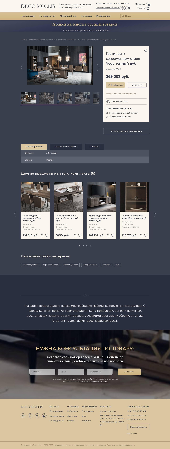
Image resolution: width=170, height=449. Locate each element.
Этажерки (106, 265)
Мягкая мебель (68, 16)
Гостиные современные (67, 40)
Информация (103, 16)
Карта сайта (132, 434)
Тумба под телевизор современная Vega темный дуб (100, 218)
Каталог (54, 407)
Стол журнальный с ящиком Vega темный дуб (67, 218)
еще (117, 265)
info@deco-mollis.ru (137, 419)
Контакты (86, 16)
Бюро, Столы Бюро (50, 265)
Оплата (70, 421)
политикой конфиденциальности (92, 381)
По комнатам (28, 16)
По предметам (47, 16)
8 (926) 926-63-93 (122, 3)
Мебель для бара (71, 265)
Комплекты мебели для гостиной (42, 40)
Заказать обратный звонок (108, 8)
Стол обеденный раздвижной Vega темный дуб (32, 218)
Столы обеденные (30, 265)
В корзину (137, 84)
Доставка (72, 416)
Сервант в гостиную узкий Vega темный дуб (134, 217)
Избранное (72, 411)
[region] (60, 98)
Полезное (73, 407)
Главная (24, 40)
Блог (84, 416)
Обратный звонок (138, 427)
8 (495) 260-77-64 (104, 3)
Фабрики (86, 421)
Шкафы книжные (90, 265)
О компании (88, 411)
